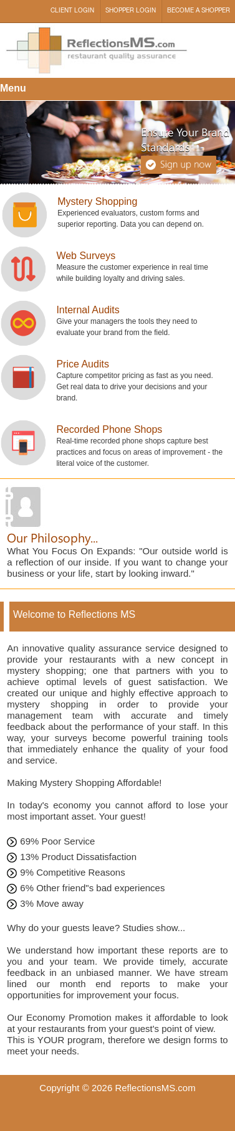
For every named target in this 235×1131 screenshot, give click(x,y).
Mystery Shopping (97, 201)
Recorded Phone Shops (109, 429)
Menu (13, 88)
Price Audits (82, 364)
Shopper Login (130, 11)
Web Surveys (85, 255)
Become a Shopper (198, 11)
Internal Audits (87, 310)
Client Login (72, 11)
